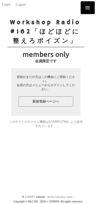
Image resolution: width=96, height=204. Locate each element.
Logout (21, 4)
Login (6, 4)
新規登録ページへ (46, 101)
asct (69, 196)
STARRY (30, 196)
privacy (60, 196)
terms (50, 196)
